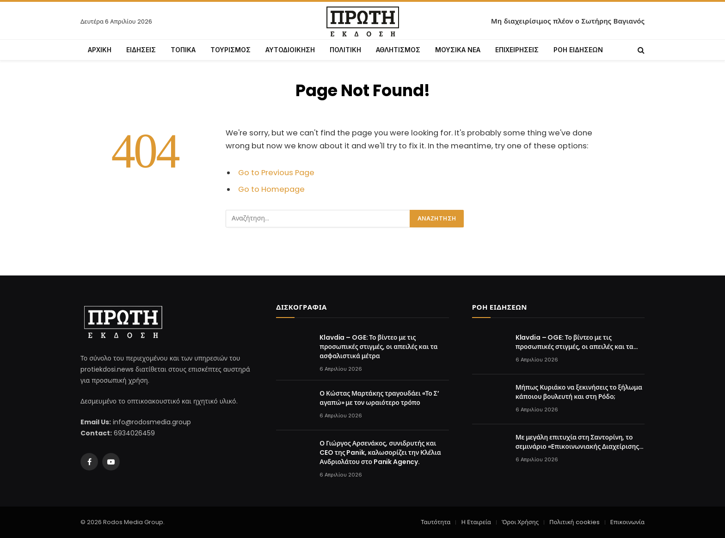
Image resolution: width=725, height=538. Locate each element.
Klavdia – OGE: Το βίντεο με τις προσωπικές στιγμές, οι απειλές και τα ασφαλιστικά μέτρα (378, 347)
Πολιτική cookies (574, 522)
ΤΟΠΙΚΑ (183, 50)
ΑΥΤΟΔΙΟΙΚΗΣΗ (290, 50)
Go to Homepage (271, 189)
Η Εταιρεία (476, 522)
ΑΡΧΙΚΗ (99, 50)
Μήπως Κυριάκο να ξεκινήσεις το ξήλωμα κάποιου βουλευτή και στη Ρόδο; (579, 392)
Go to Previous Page (276, 172)
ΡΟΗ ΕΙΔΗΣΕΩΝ (578, 50)
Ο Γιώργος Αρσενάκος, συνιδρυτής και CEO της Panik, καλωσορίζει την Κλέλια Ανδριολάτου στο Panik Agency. (380, 452)
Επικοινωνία (627, 522)
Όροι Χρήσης (520, 522)
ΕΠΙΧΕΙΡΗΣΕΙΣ (517, 50)
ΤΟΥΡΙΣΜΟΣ (230, 50)
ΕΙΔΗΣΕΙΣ (141, 50)
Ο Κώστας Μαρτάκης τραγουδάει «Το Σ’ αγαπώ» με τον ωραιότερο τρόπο (379, 398)
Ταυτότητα (435, 522)
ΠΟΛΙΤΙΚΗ (345, 50)
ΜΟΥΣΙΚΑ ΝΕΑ (457, 50)
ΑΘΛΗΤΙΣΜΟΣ (398, 50)
